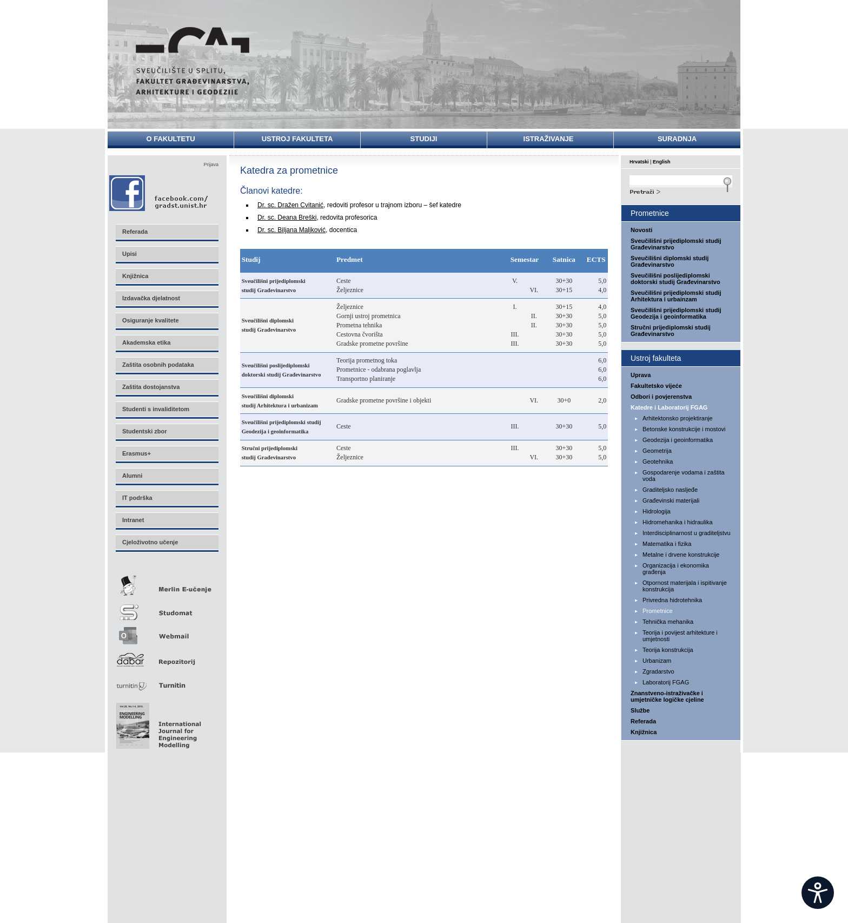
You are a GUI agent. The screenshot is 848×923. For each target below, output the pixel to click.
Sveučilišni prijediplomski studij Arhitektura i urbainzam (676, 295)
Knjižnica (644, 732)
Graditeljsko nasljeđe (670, 489)
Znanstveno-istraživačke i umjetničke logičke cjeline (667, 696)
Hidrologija (656, 511)
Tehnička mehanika (667, 621)
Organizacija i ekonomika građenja (675, 568)
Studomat (166, 608)
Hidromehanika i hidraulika (677, 522)
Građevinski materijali (670, 500)
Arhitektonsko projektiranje (677, 418)
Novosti (641, 230)
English (662, 161)
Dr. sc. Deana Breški (286, 217)
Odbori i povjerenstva (661, 396)
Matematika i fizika (666, 543)
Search (681, 190)
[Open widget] (817, 892)
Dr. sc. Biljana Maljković (291, 230)
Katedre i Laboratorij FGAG (669, 407)
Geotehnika (657, 461)
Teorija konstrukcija (667, 650)
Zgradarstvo (658, 671)
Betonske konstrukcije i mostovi (683, 429)
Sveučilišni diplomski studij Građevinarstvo (669, 261)
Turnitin (166, 681)
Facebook (159, 193)
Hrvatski (639, 161)
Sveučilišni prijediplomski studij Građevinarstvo (676, 244)
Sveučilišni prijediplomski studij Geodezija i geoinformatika (676, 313)
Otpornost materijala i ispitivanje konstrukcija (684, 585)
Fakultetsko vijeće (656, 386)
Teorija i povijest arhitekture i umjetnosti (680, 635)
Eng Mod (157, 723)
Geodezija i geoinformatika (677, 440)
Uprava (641, 375)
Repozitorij (166, 656)
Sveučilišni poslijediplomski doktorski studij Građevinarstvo (675, 278)
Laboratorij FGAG (665, 682)
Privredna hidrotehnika (672, 600)
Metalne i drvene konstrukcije (680, 554)
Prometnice (657, 611)
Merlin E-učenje (166, 583)
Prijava (210, 164)
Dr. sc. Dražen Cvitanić (290, 205)
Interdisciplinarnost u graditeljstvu (686, 533)
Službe (640, 710)
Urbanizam (656, 660)
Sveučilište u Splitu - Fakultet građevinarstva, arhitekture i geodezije (192, 61)
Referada (643, 721)
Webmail (166, 632)
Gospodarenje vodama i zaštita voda (683, 475)
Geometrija (657, 450)
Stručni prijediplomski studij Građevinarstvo (671, 330)
